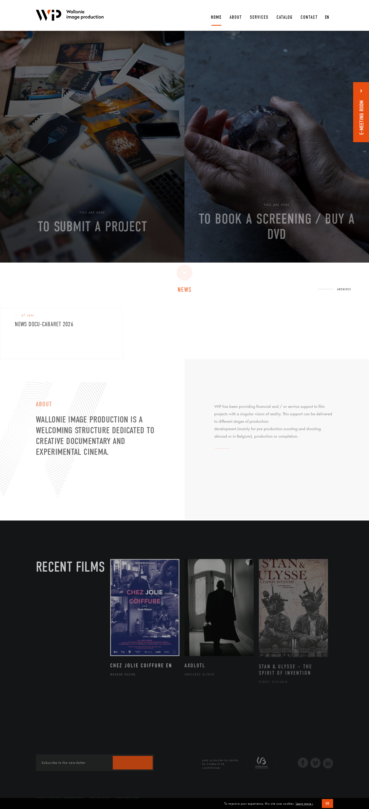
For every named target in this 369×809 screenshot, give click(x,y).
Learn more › (304, 803)
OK (327, 803)
